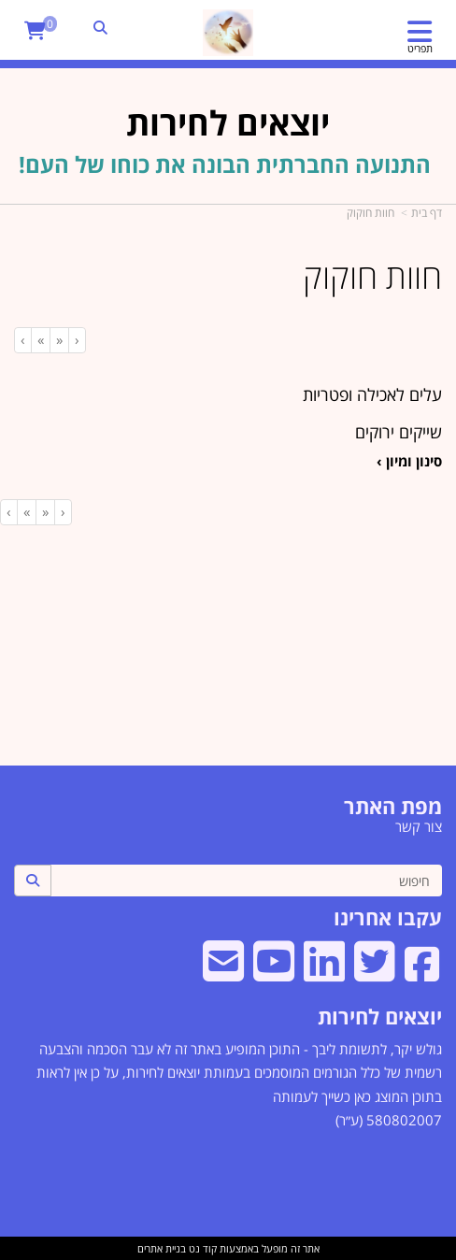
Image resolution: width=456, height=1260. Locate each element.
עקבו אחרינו (388, 917)
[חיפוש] (246, 880)
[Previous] (59, 339)
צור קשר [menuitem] (418, 826)
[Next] (40, 339)
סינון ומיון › (409, 460)
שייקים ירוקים (398, 432)
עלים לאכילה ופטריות (372, 394)
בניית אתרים (161, 1248)
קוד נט (201, 1248)
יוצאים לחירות (380, 1016)
